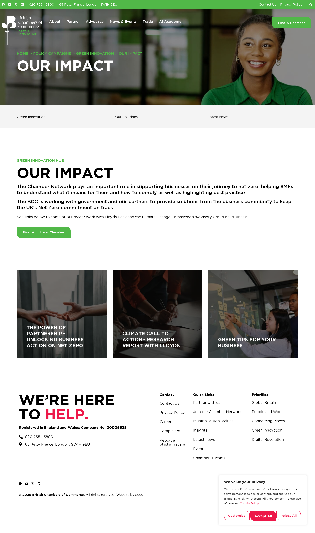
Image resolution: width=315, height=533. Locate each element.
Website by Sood (129, 495)
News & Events (123, 21)
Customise (236, 516)
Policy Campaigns (52, 53)
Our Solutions (129, 117)
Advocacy (95, 21)
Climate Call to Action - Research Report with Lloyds (151, 340)
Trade (148, 21)
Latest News (220, 117)
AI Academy (170, 21)
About (54, 21)
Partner (73, 21)
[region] (263, 501)
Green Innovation (95, 53)
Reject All (263, 516)
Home (22, 53)
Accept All (289, 516)
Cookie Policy (249, 505)
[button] (310, 4)
